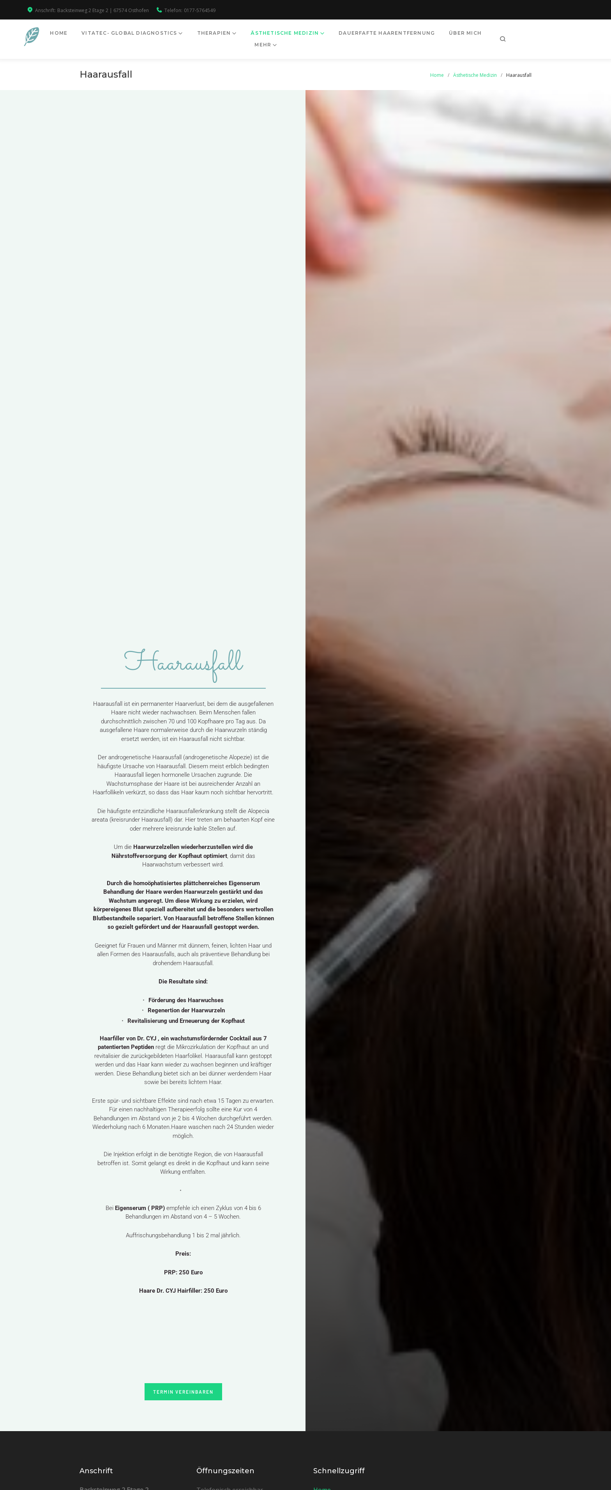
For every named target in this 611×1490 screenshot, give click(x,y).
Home (85, 36)
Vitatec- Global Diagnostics (155, 36)
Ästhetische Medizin (311, 36)
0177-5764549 (199, 10)
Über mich (491, 36)
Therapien (240, 36)
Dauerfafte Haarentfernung (413, 36)
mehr (530, 36)
